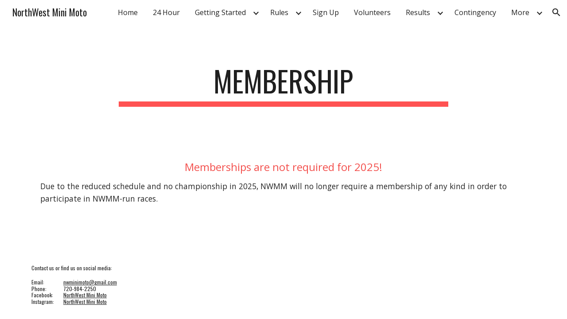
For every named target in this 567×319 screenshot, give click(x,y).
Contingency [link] (475, 12)
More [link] (520, 12)
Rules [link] (279, 12)
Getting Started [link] (220, 12)
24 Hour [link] (166, 12)
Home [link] (128, 12)
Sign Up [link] (326, 12)
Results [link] (418, 12)
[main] (283, 85)
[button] (556, 12)
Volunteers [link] (372, 12)
